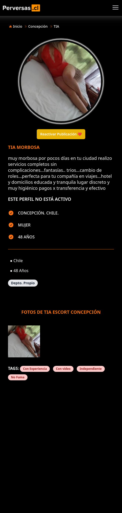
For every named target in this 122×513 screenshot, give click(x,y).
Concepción (38, 26)
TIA (56, 26)
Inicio (17, 26)
